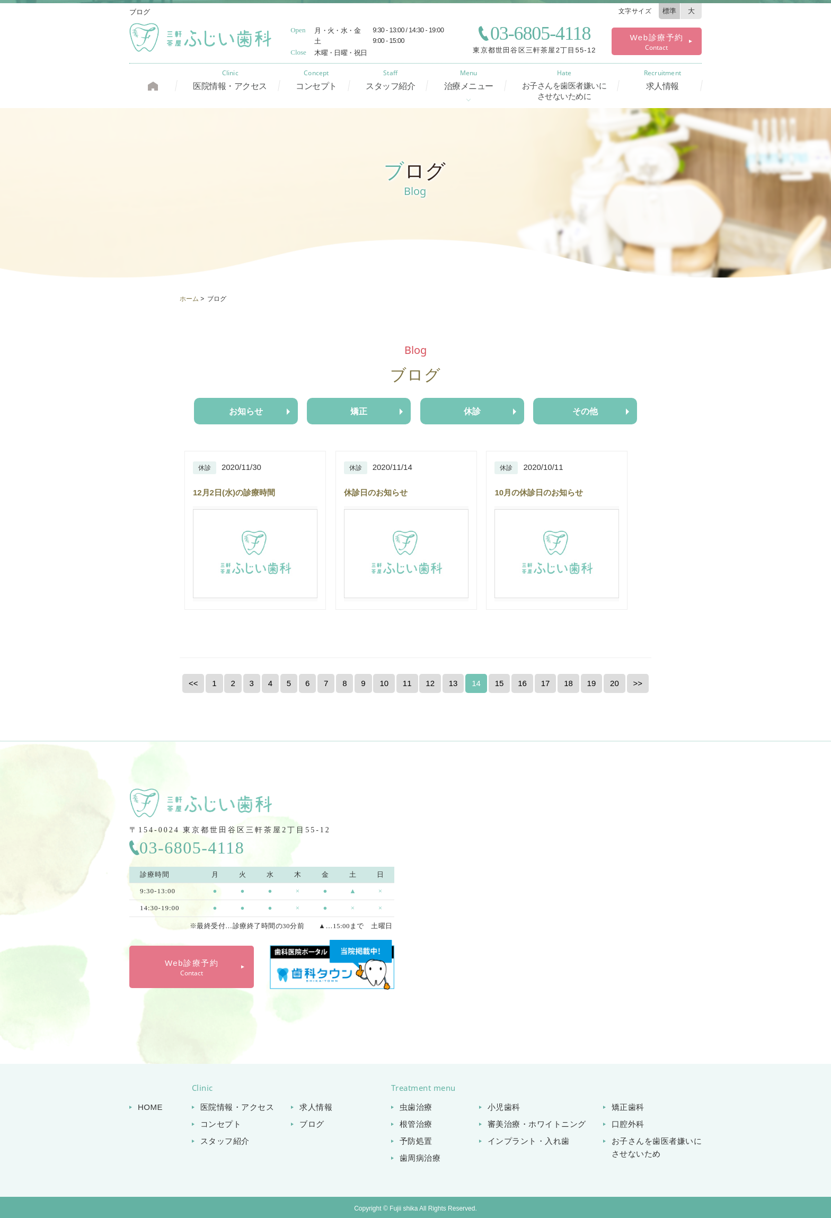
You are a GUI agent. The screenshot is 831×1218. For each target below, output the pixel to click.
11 (407, 683)
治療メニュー (468, 80)
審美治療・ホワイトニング (537, 1123)
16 (522, 683)
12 (430, 683)
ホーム (189, 299)
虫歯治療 (416, 1107)
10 (383, 683)
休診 (472, 411)
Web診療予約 (656, 42)
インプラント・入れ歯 (529, 1140)
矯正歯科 (628, 1107)
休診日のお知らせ (376, 492)
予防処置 (416, 1140)
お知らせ (246, 411)
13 (453, 683)
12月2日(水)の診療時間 (234, 492)
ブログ (311, 1123)
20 (614, 683)
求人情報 (662, 80)
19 (591, 683)
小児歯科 (504, 1107)
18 (568, 683)
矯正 (358, 411)
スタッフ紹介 (390, 80)
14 (476, 683)
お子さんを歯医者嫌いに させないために (564, 85)
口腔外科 (628, 1123)
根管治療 (416, 1123)
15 (499, 683)
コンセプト (316, 80)
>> (638, 683)
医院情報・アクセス (230, 80)
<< (193, 683)
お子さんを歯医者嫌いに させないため (657, 1147)
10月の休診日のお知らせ (538, 492)
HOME (150, 1107)
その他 (585, 411)
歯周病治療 (420, 1157)
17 (545, 683)
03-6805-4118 (540, 33)
